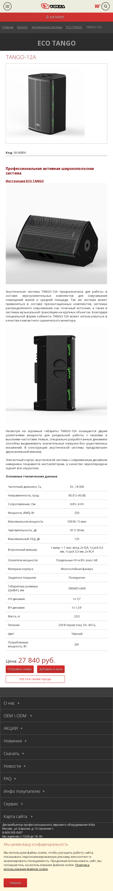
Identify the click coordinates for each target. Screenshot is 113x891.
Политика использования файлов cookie (46, 867)
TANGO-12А (94, 27)
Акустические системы (47, 27)
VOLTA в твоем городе (35, 679)
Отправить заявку (20, 669)
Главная (7, 27)
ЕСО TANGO (74, 27)
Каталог (22, 27)
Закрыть (15, 883)
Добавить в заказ (51, 669)
